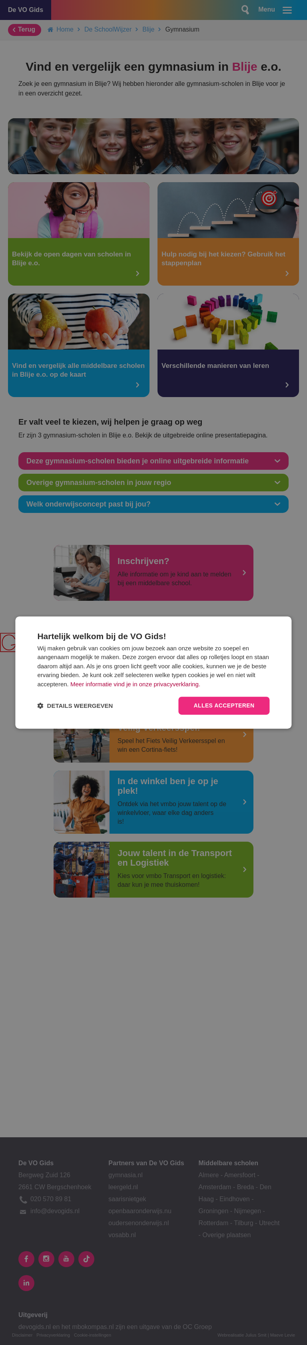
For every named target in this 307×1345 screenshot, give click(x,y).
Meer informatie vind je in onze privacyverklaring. (135, 684)
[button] (75, 705)
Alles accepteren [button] (223, 706)
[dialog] (153, 672)
